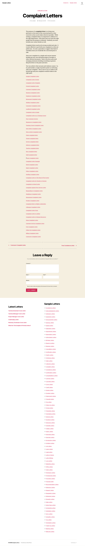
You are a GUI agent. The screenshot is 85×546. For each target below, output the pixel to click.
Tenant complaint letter (32, 139)
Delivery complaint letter (33, 145)
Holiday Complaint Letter (33, 103)
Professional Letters (51, 476)
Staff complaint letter (32, 155)
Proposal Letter (50, 481)
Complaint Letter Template (33, 83)
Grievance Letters (51, 423)
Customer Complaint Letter (33, 89)
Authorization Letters (51, 337)
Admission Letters (51, 314)
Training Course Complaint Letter (35, 125)
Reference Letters (51, 487)
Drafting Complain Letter (33, 174)
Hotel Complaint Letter (32, 165)
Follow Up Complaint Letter (34, 230)
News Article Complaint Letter (34, 132)
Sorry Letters (49, 514)
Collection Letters (50, 364)
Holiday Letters (50, 428)
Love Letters (49, 461)
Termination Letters (51, 523)
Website (27, 280)
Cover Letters (49, 384)
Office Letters (49, 467)
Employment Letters (51, 396)
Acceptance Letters (51, 308)
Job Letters (49, 446)
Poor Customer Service (32, 119)
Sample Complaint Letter (33, 76)
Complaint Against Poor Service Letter (37, 188)
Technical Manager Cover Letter (17, 314)
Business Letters (50, 346)
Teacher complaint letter (33, 148)
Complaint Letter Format (33, 80)
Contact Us (65, 2)
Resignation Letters (51, 493)
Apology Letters (50, 322)
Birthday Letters (50, 340)
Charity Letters (50, 355)
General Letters (50, 417)
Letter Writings (50, 458)
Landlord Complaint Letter (33, 109)
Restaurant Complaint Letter (34, 99)
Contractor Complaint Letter (34, 237)
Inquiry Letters (50, 431)
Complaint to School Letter (33, 184)
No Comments (52, 21)
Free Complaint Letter (32, 227)
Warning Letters (50, 528)
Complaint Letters (42, 10)
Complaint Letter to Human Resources (37, 217)
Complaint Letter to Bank (33, 112)
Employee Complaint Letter (33, 96)
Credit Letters (49, 387)
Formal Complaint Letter (33, 86)
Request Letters (50, 490)
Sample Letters (7, 3)
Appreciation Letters (51, 334)
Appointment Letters (51, 331)
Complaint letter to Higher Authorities (37, 204)
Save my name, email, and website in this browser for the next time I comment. (42, 286)
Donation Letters (50, 393)
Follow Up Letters (50, 405)
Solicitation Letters (51, 511)
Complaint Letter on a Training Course (37, 116)
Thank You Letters (51, 526)
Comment (28, 263)
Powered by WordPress (26, 542)
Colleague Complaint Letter (33, 207)
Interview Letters (50, 437)
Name (27, 274)
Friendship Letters (51, 411)
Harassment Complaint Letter (34, 197)
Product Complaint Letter (33, 201)
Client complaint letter (32, 135)
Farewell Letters (50, 399)
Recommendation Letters (53, 484)
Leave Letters (49, 449)
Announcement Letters (52, 320)
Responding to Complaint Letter (35, 191)
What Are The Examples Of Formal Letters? (20, 325)
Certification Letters (51, 352)
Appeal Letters (50, 325)
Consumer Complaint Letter (34, 106)
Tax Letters (49, 520)
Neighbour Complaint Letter (34, 194)
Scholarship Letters (51, 508)
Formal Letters (50, 408)
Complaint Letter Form (32, 210)
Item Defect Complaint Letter (34, 129)
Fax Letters (49, 402)
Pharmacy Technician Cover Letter (18, 322)
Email (44, 274)
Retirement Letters (51, 496)
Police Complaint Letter (32, 171)
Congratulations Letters (52, 375)
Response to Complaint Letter (34, 122)
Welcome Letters (50, 531)
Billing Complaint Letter (33, 233)
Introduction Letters (51, 440)
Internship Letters (51, 434)
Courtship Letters (50, 381)
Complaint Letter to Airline (33, 214)
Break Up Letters (50, 343)
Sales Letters (49, 502)
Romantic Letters (50, 499)
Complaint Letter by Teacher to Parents (37, 181)
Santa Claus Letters (51, 505)
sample (33, 21)
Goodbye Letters (50, 420)
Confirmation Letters (51, 372)
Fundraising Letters (51, 414)
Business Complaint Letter (33, 93)
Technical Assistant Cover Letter (17, 311)
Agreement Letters (51, 317)
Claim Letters (49, 361)
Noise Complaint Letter (32, 220)
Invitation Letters (50, 443)
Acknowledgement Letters (53, 311)
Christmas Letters (51, 358)
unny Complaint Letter (33, 158)
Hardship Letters (50, 425)
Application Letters (51, 328)
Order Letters (49, 470)
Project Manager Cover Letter (16, 316)
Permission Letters (51, 473)
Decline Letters (50, 390)
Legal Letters (49, 452)
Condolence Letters (51, 370)
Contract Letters (50, 378)
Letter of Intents (50, 455)
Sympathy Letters (51, 517)
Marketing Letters (51, 464)
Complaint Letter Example (33, 161)
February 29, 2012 (42, 21)
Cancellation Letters (51, 349)
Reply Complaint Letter (32, 168)
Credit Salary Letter (14, 319)
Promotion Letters (51, 478)
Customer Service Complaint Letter (36, 224)
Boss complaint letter (32, 152)
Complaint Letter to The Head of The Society (38, 178)
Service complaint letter (33, 142)
